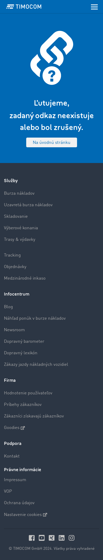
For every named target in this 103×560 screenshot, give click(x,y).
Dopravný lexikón (20, 353)
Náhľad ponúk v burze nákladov (35, 318)
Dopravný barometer (24, 341)
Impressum (15, 480)
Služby (11, 181)
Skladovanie (16, 216)
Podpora (12, 444)
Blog (8, 307)
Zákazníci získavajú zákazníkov (34, 416)
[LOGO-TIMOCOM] (23, 6)
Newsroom (14, 330)
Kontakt (12, 456)
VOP (8, 491)
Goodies (14, 428)
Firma (10, 380)
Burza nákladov (19, 193)
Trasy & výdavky (19, 239)
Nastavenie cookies (25, 514)
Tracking (12, 255)
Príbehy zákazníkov (23, 405)
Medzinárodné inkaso (25, 278)
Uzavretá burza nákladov (28, 205)
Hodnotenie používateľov (28, 393)
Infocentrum (16, 294)
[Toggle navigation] (94, 6)
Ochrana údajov (19, 503)
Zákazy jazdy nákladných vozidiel (36, 364)
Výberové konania (21, 228)
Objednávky (15, 267)
